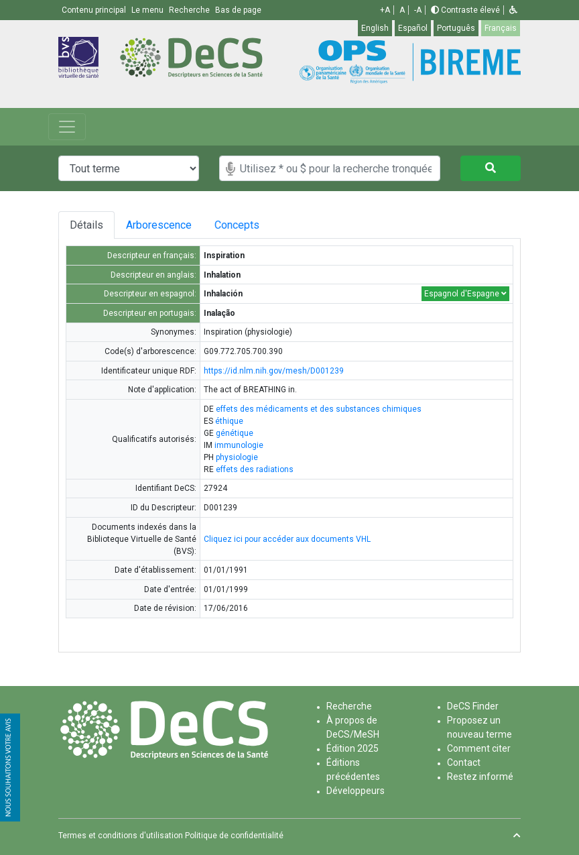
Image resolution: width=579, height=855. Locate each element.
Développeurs (355, 790)
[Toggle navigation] (67, 126)
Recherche (349, 706)
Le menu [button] (148, 10)
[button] (513, 10)
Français (501, 28)
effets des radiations (255, 469)
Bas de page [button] (238, 10)
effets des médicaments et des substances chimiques (319, 409)
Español (413, 28)
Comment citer (479, 748)
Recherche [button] (190, 10)
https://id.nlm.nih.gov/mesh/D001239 (274, 371)
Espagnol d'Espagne (465, 293)
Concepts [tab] (247, 225)
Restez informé (480, 776)
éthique (229, 421)
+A (385, 10)
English (375, 28)
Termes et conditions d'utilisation (120, 835)
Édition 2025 (352, 748)
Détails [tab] (86, 225)
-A (418, 10)
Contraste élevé (465, 10)
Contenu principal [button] (95, 10)
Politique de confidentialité (234, 835)
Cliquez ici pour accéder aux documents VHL (287, 539)
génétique (234, 433)
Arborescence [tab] (161, 225)
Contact (463, 762)
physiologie (237, 457)
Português (456, 28)
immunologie (238, 445)
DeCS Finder (473, 706)
